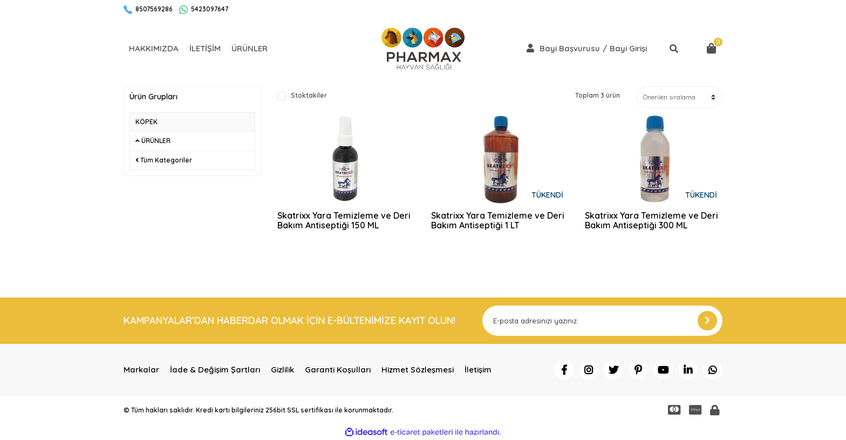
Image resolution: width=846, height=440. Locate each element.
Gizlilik (282, 370)
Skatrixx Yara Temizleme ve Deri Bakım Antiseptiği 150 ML (344, 221)
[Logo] (423, 48)
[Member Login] (530, 48)
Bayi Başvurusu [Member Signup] (570, 48)
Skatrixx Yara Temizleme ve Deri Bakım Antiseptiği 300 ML (651, 221)
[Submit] (707, 320)
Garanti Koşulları (338, 370)
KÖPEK (146, 122)
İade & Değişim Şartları (215, 370)
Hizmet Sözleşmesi (417, 370)
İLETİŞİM (205, 48)
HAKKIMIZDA (154, 48)
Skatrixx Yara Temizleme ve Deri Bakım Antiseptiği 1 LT (497, 221)
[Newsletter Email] (602, 321)
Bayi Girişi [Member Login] (628, 48)
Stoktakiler (309, 95)
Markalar (141, 370)
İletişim (478, 370)
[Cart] (711, 48)
